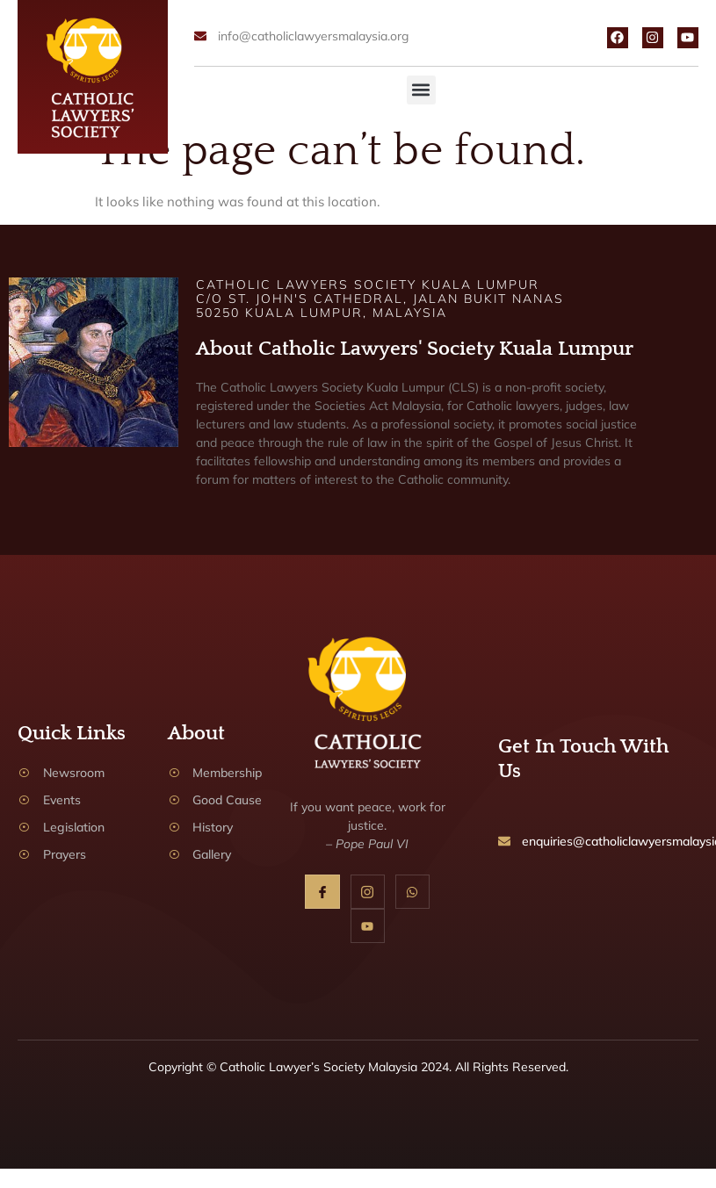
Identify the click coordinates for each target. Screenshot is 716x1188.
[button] (421, 90)
